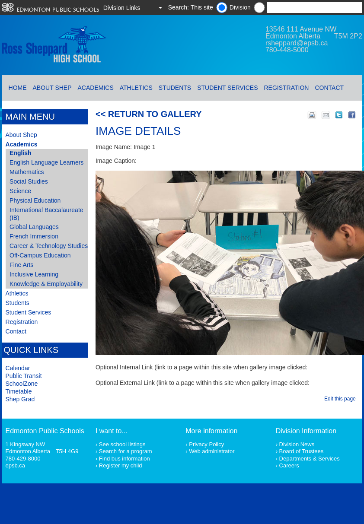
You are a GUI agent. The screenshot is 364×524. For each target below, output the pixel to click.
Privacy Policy (206, 444)
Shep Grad (20, 399)
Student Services (227, 87)
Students (175, 87)
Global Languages (34, 226)
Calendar (18, 368)
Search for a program (125, 451)
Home (18, 87)
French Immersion (34, 236)
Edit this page (341, 399)
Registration (286, 87)
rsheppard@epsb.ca (296, 43)
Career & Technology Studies (49, 245)
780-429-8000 (23, 458)
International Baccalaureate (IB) (46, 213)
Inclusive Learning (34, 274)
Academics (96, 87)
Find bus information (124, 458)
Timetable (19, 391)
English (21, 152)
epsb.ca (16, 465)
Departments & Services (309, 458)
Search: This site (190, 7)
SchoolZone (22, 383)
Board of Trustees (301, 451)
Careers (289, 465)
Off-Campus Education (40, 255)
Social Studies (29, 181)
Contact (329, 87)
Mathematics (27, 171)
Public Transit (24, 375)
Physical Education (35, 200)
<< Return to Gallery (149, 114)
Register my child (120, 465)
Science (20, 190)
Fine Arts (21, 264)
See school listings (122, 444)
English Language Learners (46, 162)
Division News (297, 444)
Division (240, 7)
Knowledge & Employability (46, 283)
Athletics (136, 87)
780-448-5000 (287, 50)
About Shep (52, 87)
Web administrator (211, 451)
